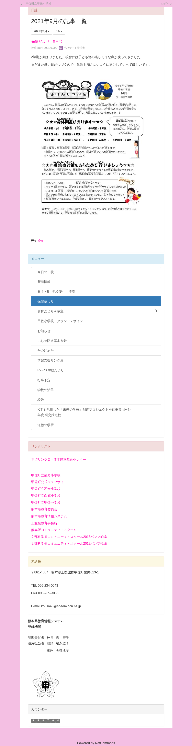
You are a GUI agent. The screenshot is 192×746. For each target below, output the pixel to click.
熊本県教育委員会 (44, 509)
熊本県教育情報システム (49, 516)
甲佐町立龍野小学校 (45, 475)
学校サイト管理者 (72, 47)
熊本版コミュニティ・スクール (54, 530)
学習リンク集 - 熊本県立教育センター (58, 459)
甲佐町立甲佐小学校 (38, 3)
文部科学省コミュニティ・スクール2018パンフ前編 (69, 537)
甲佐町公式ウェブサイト (49, 482)
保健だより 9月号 (47, 41)
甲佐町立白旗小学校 (45, 495)
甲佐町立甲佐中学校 (45, 502)
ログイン (166, 3)
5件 (59, 31)
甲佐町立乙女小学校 (45, 489)
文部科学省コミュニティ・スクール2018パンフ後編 (69, 543)
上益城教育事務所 (44, 523)
